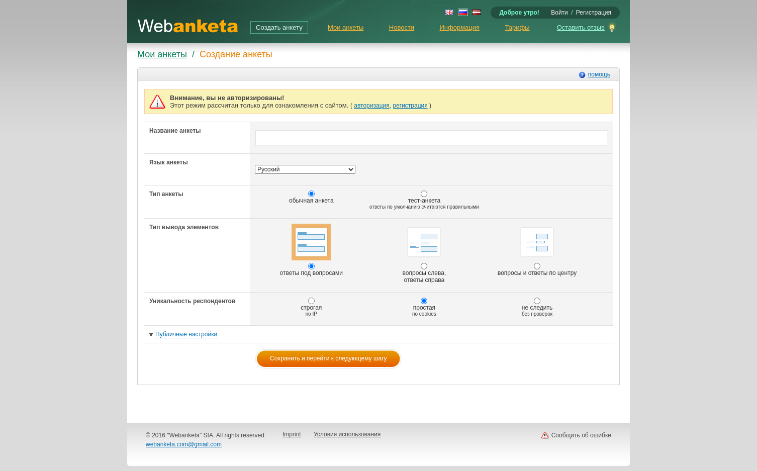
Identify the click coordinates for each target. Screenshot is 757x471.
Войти (559, 12)
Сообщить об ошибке (581, 435)
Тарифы (517, 27)
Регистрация (593, 12)
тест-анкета (424, 200)
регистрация (410, 105)
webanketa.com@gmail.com (184, 444)
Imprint (291, 434)
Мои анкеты (345, 27)
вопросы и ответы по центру (537, 250)
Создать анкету (279, 27)
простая (424, 307)
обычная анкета (311, 197)
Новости (401, 27)
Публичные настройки (186, 334)
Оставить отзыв (581, 27)
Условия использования (347, 434)
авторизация (371, 105)
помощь (599, 74)
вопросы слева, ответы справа (424, 254)
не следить (537, 307)
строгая (311, 307)
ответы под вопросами (311, 250)
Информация (459, 27)
